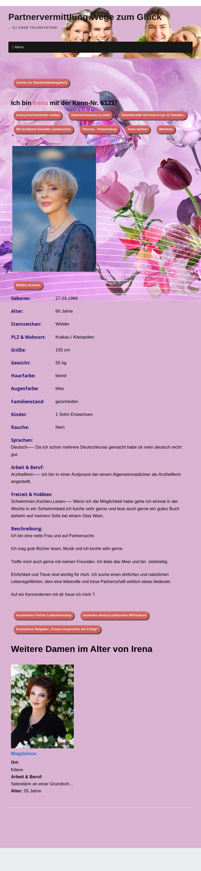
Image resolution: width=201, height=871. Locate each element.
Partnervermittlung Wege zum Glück (84, 17)
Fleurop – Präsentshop (99, 129)
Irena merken (138, 129)
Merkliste (166, 129)
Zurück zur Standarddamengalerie (41, 82)
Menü (19, 47)
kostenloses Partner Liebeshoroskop (43, 615)
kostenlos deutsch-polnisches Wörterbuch (115, 615)
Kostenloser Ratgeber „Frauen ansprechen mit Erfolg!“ (57, 629)
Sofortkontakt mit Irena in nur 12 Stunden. (152, 115)
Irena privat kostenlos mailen (37, 115)
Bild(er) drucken (28, 285)
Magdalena (23, 753)
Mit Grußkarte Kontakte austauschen (43, 129)
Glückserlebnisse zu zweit (90, 115)
